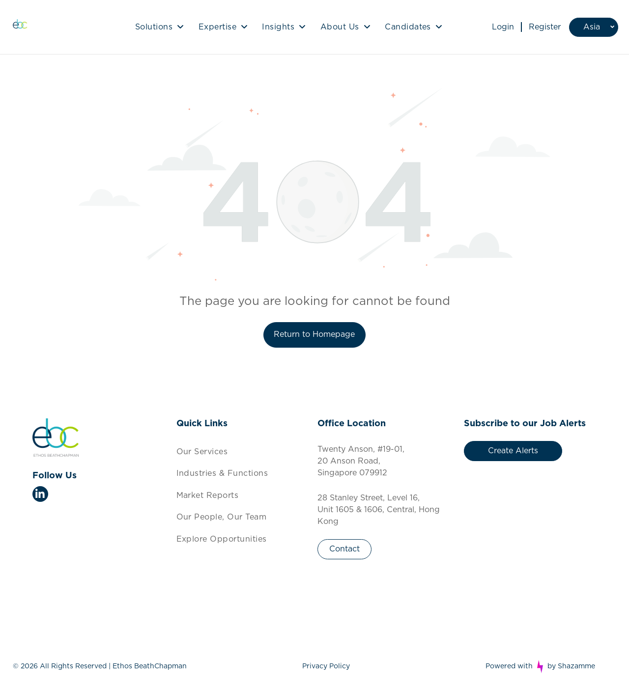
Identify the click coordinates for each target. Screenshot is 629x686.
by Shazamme (571, 666)
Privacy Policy (326, 666)
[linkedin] (40, 495)
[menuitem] (159, 27)
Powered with (509, 666)
